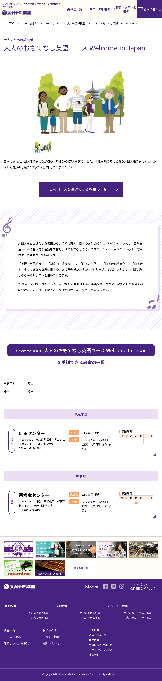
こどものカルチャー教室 (138, 613)
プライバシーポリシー (101, 649)
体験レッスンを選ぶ (126, 9)
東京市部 (9, 383)
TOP (11, 23)
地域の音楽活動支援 (100, 645)
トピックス (49, 630)
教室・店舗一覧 (98, 635)
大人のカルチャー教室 (139, 617)
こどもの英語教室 (90, 613)
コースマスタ (52, 23)
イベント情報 (51, 637)
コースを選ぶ (101, 9)
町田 (31, 383)
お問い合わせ (51, 643)
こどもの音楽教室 (38, 613)
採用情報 (94, 640)
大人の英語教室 (91, 617)
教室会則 (94, 654)
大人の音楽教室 (40, 617)
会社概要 (94, 630)
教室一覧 (76, 9)
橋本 (31, 391)
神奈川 (8, 391)
